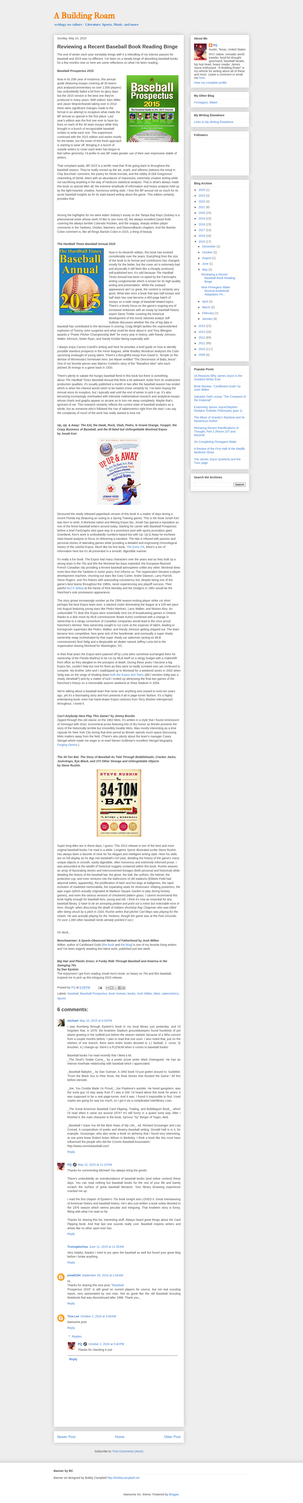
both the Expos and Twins (127, 674)
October (207, 252)
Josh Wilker (144, 993)
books (131, 993)
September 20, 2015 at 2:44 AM (102, 1275)
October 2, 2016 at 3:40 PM (106, 1344)
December (209, 246)
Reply (71, 1152)
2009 (202, 354)
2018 (202, 224)
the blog (126, 944)
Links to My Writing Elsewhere (213, 122)
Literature (92, 24)
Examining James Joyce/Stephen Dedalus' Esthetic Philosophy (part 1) (218, 408)
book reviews (117, 993)
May (205, 269)
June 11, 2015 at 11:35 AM (106, 1246)
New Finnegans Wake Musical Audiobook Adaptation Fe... (215, 291)
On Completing (215, 441)
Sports (107, 24)
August (207, 258)
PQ (69, 1164)
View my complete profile (210, 82)
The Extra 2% (135, 547)
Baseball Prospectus (93, 993)
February (208, 313)
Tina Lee (73, 1316)
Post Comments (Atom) (128, 1451)
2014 (202, 326)
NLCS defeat (75, 588)
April (205, 301)
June (205, 263)
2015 (202, 241)
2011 (202, 343)
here (202, 77)
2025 (202, 190)
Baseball (118, 1285)
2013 (202, 331)
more (134, 24)
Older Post (172, 1437)
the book (108, 944)
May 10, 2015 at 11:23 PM (95, 1164)
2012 (202, 337)
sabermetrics (170, 993)
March (206, 307)
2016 (202, 235)
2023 (202, 195)
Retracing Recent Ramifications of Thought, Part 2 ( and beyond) (216, 431)
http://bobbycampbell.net (123, 1477)
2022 (202, 201)
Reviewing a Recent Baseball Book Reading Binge (218, 278)
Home (119, 1437)
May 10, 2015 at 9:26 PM (96, 1020)
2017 (202, 230)
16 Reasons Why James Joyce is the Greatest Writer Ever (218, 377)
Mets (157, 993)
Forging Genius (67, 744)
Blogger (174, 1494)
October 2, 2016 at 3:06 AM (98, 1316)
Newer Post (66, 1437)
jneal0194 (74, 1275)
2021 (202, 207)
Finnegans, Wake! (206, 102)
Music (117, 24)
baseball (73, 993)
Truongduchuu (77, 1246)
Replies (77, 1336)
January (207, 318)
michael (72, 1020)
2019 (202, 218)
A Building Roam (84, 16)
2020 (202, 212)
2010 (202, 349)
